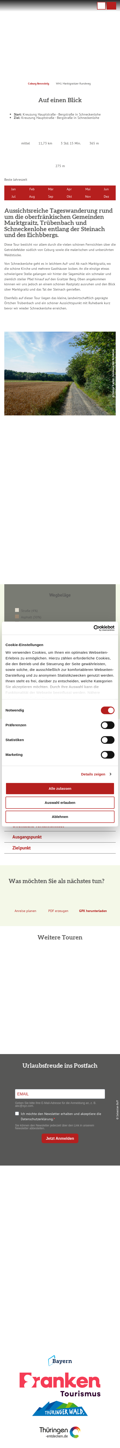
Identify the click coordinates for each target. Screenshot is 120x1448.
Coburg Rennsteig (38, 83)
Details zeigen (93, 774)
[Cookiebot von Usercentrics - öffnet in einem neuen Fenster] (94, 628)
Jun (106, 189)
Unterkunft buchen (59, 1260)
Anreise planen (59, 1252)
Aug (32, 196)
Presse (59, 1317)
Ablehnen (60, 817)
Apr (69, 189)
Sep (50, 196)
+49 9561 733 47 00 (63, 1206)
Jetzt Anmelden (60, 1138)
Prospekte (59, 1268)
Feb (32, 189)
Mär (51, 189)
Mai (88, 189)
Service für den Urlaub (59, 1325)
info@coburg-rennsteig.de (65, 1211)
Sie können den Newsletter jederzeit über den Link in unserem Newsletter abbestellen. (54, 1127)
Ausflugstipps (59, 1275)
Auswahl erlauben (60, 803)
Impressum (59, 1301)
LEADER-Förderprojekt (59, 1332)
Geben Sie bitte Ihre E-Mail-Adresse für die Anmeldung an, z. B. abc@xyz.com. (55, 1104)
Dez (106, 196)
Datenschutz (59, 1309)
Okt (69, 196)
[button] (111, 6)
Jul (14, 196)
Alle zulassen (60, 788)
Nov (88, 196)
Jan (13, 189)
